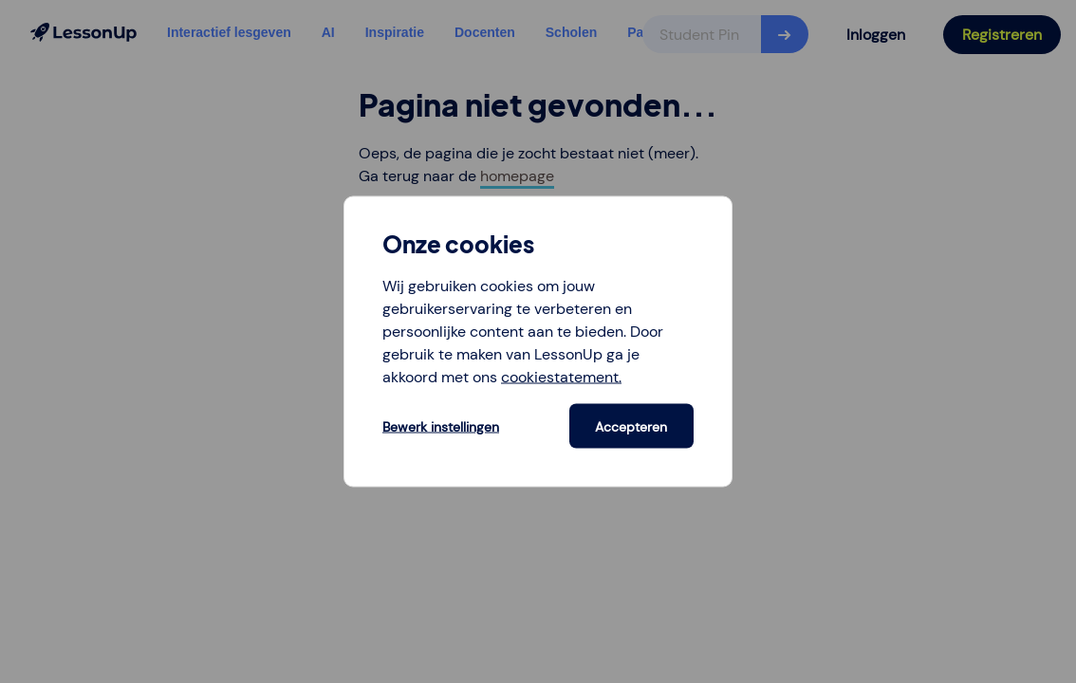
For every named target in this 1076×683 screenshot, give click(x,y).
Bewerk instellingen (440, 425)
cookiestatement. (561, 377)
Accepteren (631, 425)
